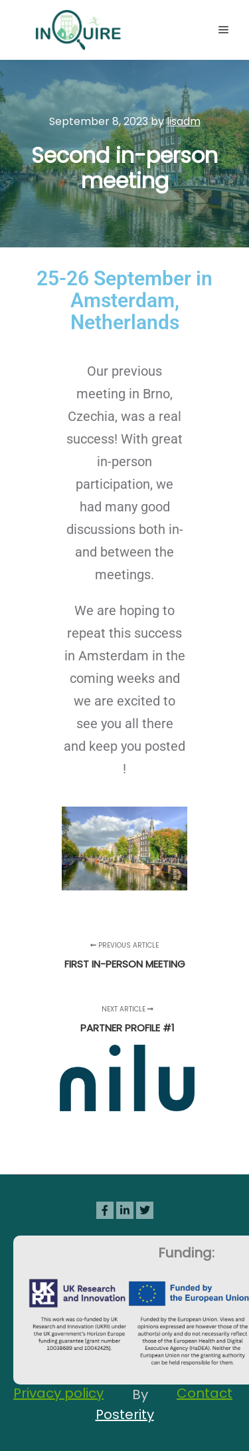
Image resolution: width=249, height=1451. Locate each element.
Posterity (125, 1414)
